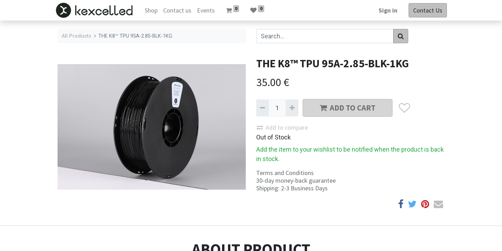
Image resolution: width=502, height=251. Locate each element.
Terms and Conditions (285, 173)
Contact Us (425, 10)
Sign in (385, 10)
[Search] (400, 36)
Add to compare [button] (282, 127)
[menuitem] (153, 10)
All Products (76, 36)
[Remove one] (262, 107)
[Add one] (292, 107)
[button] (404, 107)
